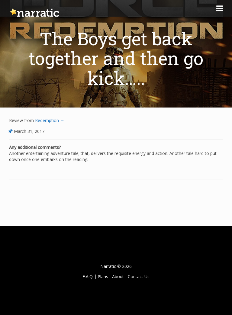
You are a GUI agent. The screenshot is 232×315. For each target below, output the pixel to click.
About (118, 276)
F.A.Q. (88, 276)
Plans (103, 276)
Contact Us (139, 276)
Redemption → (49, 120)
